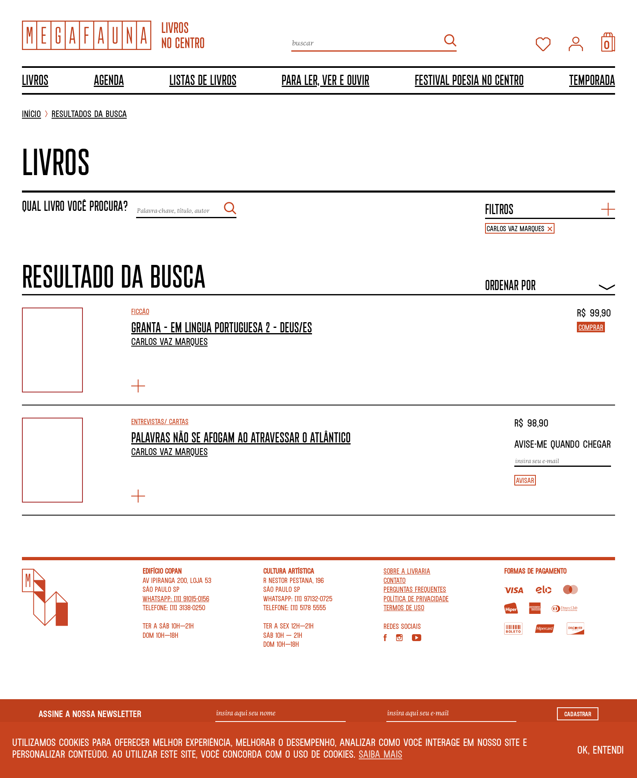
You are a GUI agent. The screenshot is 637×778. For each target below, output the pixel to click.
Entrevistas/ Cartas (159, 421)
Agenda (109, 79)
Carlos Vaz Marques (169, 341)
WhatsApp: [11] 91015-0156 (176, 598)
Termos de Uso (404, 607)
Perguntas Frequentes (415, 589)
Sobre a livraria (407, 570)
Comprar (590, 327)
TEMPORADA (592, 79)
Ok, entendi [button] (600, 749)
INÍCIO (31, 114)
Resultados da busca (89, 114)
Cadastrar (577, 713)
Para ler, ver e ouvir (325, 79)
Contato (394, 580)
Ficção (140, 311)
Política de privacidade (416, 598)
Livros (35, 79)
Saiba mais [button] (380, 754)
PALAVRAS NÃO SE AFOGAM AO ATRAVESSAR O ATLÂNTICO (241, 437)
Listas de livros (202, 79)
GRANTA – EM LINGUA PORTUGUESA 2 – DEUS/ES (221, 327)
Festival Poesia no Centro (469, 79)
